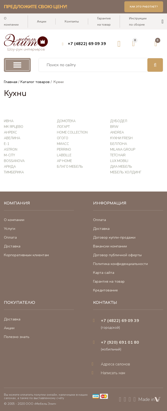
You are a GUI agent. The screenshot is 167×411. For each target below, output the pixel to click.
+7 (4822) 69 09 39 (87, 43)
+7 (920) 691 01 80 (120, 342)
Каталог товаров (35, 81)
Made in (149, 399)
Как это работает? (144, 7)
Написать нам (113, 373)
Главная (10, 81)
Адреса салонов (115, 364)
